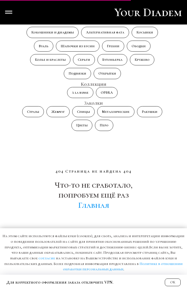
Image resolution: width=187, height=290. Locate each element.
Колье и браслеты (50, 59)
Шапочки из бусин (78, 46)
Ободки (139, 46)
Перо (104, 125)
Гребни (113, 46)
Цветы (82, 125)
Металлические (116, 112)
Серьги (84, 59)
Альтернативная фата (105, 32)
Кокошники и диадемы (52, 32)
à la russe (80, 92)
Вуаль (43, 46)
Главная (93, 205)
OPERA (107, 92)
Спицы (83, 112)
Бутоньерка (112, 59)
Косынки (144, 32)
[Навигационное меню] (8, 12)
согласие (47, 258)
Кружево (142, 59)
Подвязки (77, 73)
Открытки (107, 73)
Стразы (33, 112)
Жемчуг (58, 112)
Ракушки (149, 112)
